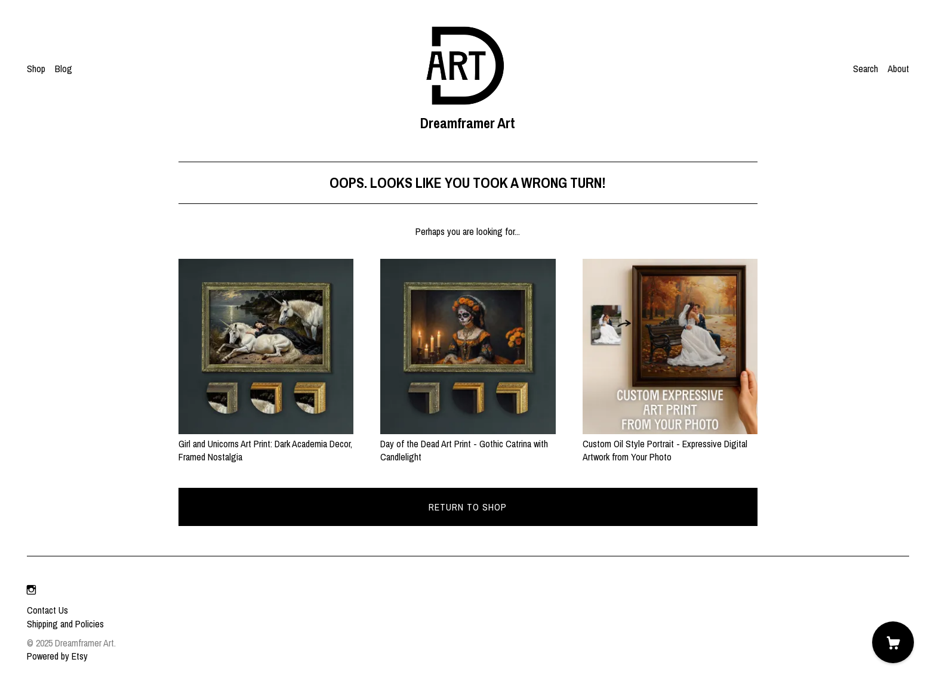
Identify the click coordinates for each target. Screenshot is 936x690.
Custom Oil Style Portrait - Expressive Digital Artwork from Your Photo (670, 444)
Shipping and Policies (65, 623)
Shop (36, 68)
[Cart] (893, 642)
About (898, 68)
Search (865, 68)
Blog (63, 68)
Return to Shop (468, 506)
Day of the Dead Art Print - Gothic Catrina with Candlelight (467, 444)
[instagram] (31, 589)
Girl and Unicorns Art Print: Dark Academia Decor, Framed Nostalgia (265, 444)
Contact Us (47, 610)
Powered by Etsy (57, 656)
